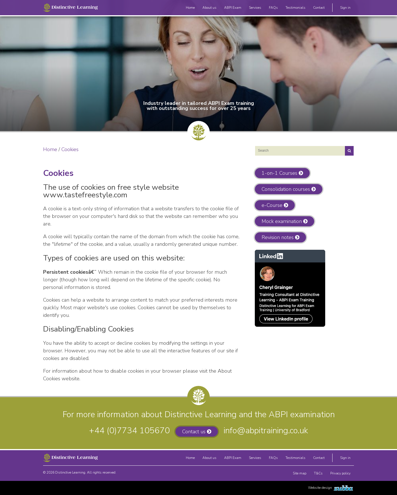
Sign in (345, 8)
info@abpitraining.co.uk (266, 430)
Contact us (194, 431)
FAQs (273, 8)
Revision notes (278, 237)
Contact (319, 8)
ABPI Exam (232, 8)
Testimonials (295, 8)
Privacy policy (340, 474)
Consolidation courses (286, 189)
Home (190, 8)
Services (255, 8)
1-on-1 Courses (279, 173)
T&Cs (318, 474)
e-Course (272, 205)
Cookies (70, 149)
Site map (299, 474)
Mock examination (282, 221)
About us (209, 8)
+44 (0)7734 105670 (129, 430)
